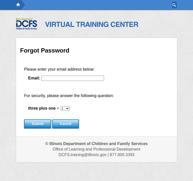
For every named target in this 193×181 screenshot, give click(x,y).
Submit (37, 124)
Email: (34, 78)
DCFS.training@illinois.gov (83, 155)
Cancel (65, 124)
